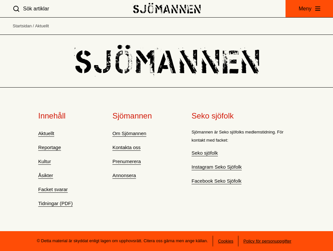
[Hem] (167, 8)
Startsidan (22, 25)
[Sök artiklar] (31, 8)
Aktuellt (42, 25)
